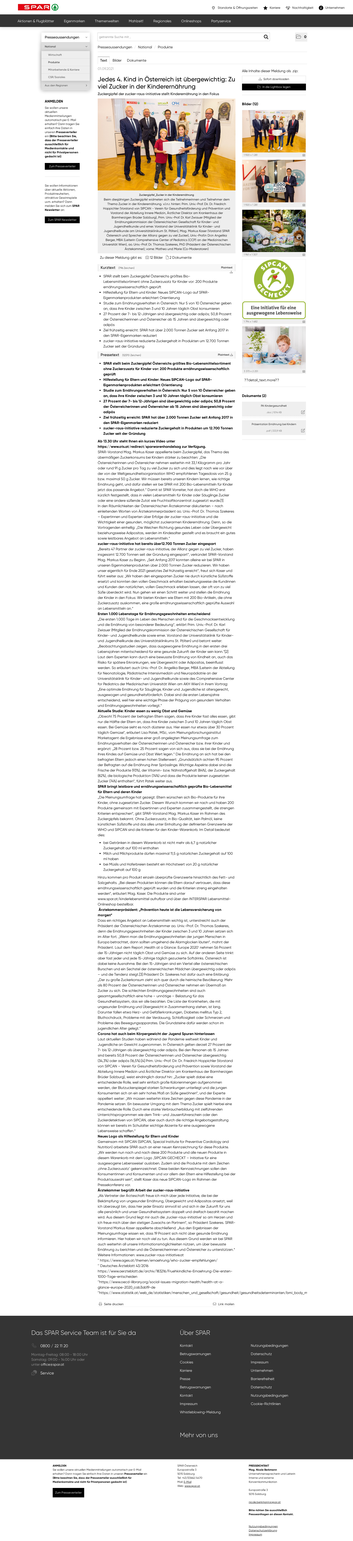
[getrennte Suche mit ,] (183, 37)
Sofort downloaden (274, 79)
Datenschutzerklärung (263, 1530)
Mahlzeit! (136, 21)
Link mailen (226, 1304)
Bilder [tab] (117, 60)
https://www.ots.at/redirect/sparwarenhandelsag (139, 446)
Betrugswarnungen (195, 1354)
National (66, 46)
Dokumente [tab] (136, 60)
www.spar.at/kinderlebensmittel (123, 899)
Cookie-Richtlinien (266, 1404)
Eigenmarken (74, 21)
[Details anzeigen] (304, 155)
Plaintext (225, 354)
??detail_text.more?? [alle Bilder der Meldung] (261, 380)
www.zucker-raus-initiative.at (160, 1255)
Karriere (186, 1370)
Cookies (186, 1362)
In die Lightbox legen (273, 87)
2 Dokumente (181, 257)
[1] (221, 500)
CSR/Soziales (56, 77)
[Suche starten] (266, 37)
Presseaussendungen (66, 37)
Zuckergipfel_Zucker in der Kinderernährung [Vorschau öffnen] (166, 194)
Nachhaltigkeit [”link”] (299, 8)
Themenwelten (107, 21)
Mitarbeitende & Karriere (63, 69)
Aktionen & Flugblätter (36, 21)
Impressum (260, 1362)
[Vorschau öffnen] (166, 144)
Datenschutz (261, 1354)
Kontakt (186, 1345)
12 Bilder (156, 257)
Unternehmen (262, 1370)
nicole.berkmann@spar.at (265, 1502)
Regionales (162, 21)
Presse (185, 1379)
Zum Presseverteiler (62, 166)
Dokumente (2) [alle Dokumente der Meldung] (254, 396)
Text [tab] (103, 60)
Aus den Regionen (66, 85)
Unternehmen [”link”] (332, 8)
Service (42, 1373)
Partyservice (221, 21)
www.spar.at (192, 1485)
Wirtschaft (55, 54)
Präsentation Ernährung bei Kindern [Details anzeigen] (274, 424)
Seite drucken (114, 1304)
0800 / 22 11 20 (49, 1346)
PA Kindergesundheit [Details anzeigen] (274, 405)
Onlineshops (191, 21)
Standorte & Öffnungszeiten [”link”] (234, 8)
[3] (141, 974)
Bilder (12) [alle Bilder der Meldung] (250, 104)
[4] (143, 1061)
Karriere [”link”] (271, 8)
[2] (226, 651)
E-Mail (187, 1481)
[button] (301, 37)
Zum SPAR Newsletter (62, 219)
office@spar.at (52, 1364)
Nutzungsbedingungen (269, 1345)
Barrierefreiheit (262, 1379)
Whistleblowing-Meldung (200, 1412)
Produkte (54, 62)
